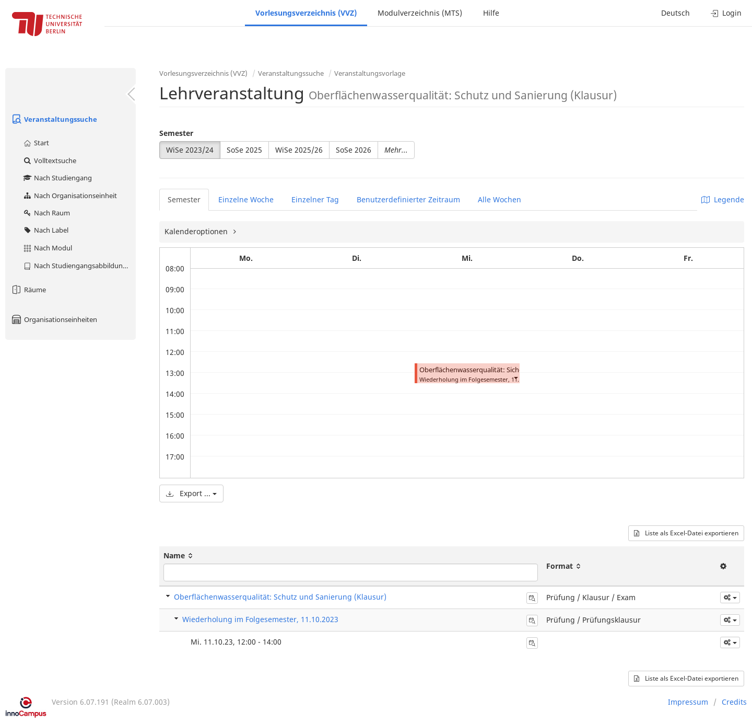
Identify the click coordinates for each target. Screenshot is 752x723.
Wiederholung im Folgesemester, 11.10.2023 (260, 619)
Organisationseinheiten (53, 319)
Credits (734, 702)
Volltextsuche (49, 160)
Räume (28, 289)
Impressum (688, 702)
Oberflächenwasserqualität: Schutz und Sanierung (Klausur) (280, 597)
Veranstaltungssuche (53, 119)
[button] (515, 377)
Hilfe (491, 13)
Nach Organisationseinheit (69, 195)
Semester (176, 133)
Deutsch (675, 13)
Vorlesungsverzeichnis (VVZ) (306, 13)
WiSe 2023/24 (190, 150)
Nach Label (45, 230)
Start (35, 142)
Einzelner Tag (315, 199)
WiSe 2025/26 (299, 150)
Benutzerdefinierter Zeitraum (408, 199)
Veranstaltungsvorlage (369, 73)
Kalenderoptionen (197, 231)
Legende (722, 199)
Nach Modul (47, 248)
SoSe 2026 (353, 150)
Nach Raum (46, 212)
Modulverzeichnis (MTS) (420, 13)
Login (726, 13)
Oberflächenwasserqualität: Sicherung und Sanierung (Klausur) (517, 369)
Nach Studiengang (57, 177)
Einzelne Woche (246, 199)
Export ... (191, 493)
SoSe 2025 (244, 150)
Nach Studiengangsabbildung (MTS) (79, 265)
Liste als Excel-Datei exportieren (686, 533)
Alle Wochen (499, 199)
